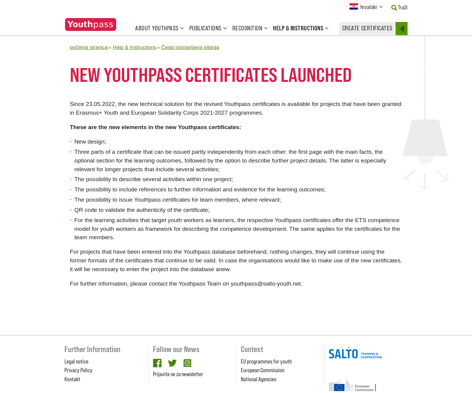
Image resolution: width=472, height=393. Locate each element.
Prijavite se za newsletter (178, 374)
